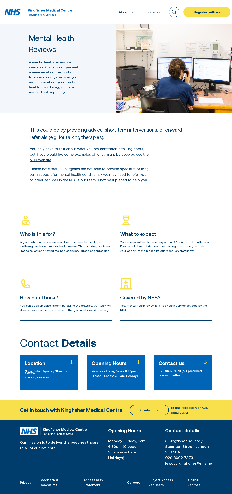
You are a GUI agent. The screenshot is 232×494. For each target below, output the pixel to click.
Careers (133, 482)
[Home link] (12, 12)
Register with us (207, 12)
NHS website (40, 159)
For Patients (151, 12)
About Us (126, 12)
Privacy (25, 482)
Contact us (149, 410)
